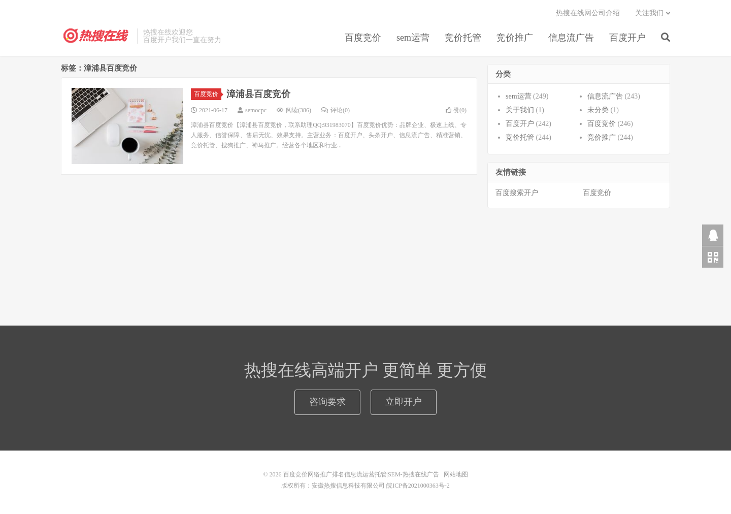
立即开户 (403, 402)
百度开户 (627, 38)
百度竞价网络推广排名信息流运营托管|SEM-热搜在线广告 (96, 36)
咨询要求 (327, 402)
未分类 (598, 110)
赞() (456, 110)
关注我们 (649, 13)
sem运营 (412, 38)
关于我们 (520, 110)
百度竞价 (363, 38)
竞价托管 (463, 38)
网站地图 (456, 474)
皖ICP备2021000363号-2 (418, 485)
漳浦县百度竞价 (258, 94)
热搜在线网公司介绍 (588, 13)
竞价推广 (514, 38)
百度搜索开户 (516, 193)
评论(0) (335, 110)
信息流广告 (571, 38)
